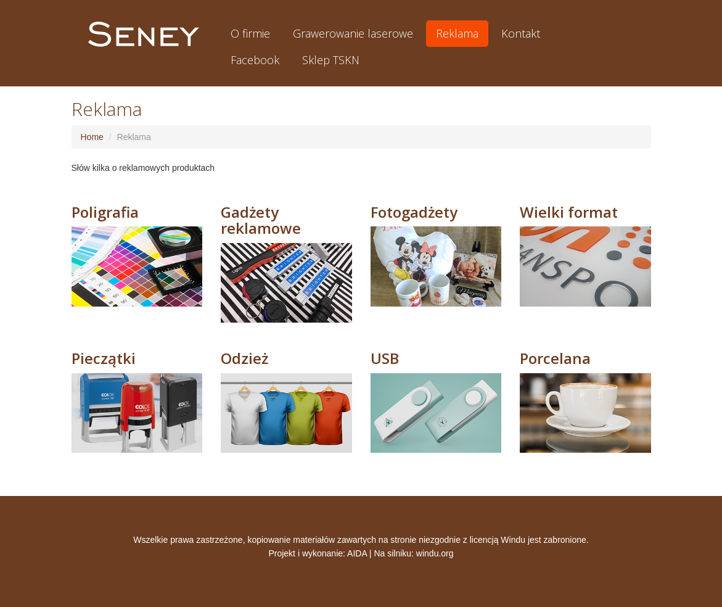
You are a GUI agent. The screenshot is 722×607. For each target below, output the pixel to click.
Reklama (457, 33)
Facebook (255, 59)
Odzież (244, 358)
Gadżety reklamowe (261, 220)
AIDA (357, 553)
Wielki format (569, 212)
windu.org (435, 553)
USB (385, 358)
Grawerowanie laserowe (353, 33)
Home (92, 137)
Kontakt (520, 33)
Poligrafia (105, 212)
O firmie (250, 33)
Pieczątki (104, 358)
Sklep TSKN (330, 59)
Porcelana (555, 358)
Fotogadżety (414, 212)
